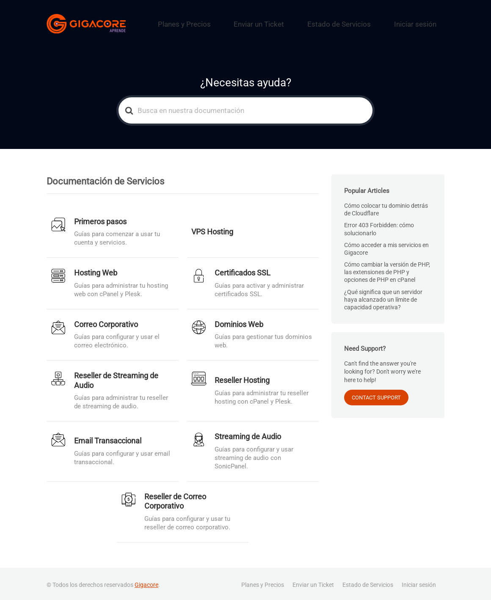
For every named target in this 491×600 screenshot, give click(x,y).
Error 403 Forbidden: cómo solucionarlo (379, 227)
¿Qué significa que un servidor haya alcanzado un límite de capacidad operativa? (383, 297)
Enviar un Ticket (297, 23)
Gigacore (146, 582)
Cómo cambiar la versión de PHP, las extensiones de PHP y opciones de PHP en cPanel (387, 270)
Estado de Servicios (361, 23)
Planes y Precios (237, 23)
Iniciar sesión (422, 23)
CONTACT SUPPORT (376, 395)
